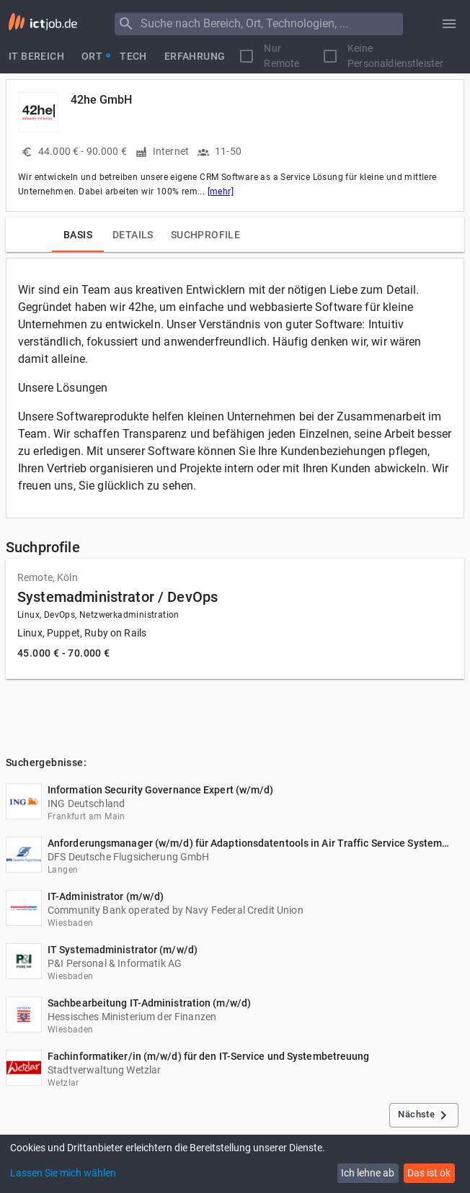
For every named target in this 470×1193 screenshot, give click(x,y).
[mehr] (221, 191)
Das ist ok (429, 1173)
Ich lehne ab (367, 1173)
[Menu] (126, 23)
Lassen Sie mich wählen (63, 1173)
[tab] (36, 56)
